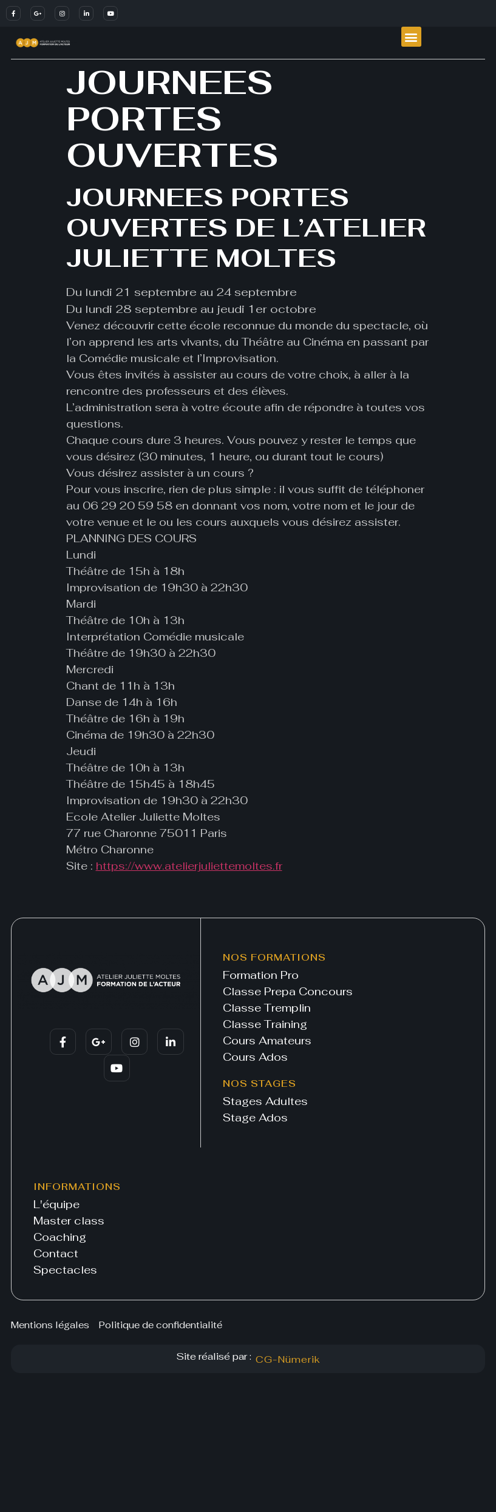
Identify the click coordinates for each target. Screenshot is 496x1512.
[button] (411, 37)
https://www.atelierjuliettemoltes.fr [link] (189, 866)
